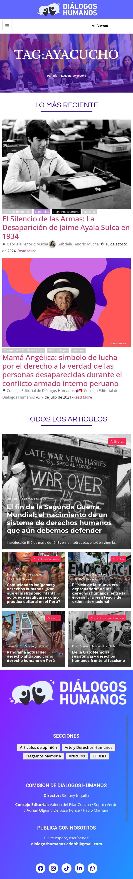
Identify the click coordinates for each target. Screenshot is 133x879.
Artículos (117, 441)
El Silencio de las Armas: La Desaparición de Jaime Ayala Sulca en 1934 (66, 227)
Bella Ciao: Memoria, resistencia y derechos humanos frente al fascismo (98, 656)
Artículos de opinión (17, 212)
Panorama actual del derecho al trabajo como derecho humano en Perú (31, 656)
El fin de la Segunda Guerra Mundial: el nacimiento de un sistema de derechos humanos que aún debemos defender (60, 518)
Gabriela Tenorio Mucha (27, 244)
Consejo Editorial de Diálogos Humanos (41, 390)
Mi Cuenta (99, 26)
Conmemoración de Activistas (24, 350)
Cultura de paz (58, 350)
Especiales (42, 212)
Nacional (90, 212)
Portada (52, 75)
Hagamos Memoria (66, 212)
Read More (27, 250)
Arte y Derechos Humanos (107, 618)
